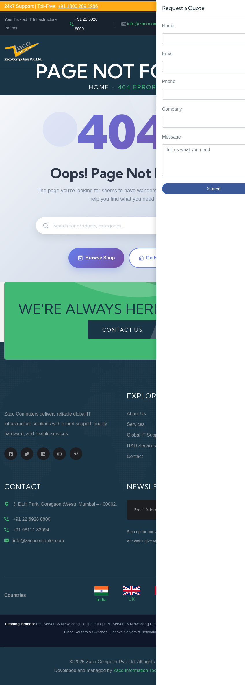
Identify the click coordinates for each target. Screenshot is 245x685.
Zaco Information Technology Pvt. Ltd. (152, 670)
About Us (136, 413)
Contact (135, 456)
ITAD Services (141, 445)
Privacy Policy (202, 435)
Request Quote (235, 274)
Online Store (201, 413)
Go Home (153, 258)
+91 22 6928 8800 (86, 24)
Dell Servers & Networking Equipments (68, 624)
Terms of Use (202, 445)
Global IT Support (145, 435)
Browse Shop (96, 258)
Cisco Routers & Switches (85, 632)
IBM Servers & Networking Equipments (205, 624)
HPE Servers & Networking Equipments (137, 624)
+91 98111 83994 (31, 529)
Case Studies (202, 467)
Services (135, 424)
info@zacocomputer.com (152, 23)
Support (196, 424)
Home (99, 87)
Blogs (194, 456)
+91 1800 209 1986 (78, 6)
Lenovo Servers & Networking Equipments (145, 632)
